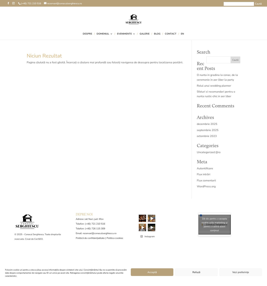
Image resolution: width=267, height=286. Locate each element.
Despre (87, 34)
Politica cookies (115, 238)
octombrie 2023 (207, 136)
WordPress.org (206, 186)
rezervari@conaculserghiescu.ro (99, 233)
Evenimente (124, 34)
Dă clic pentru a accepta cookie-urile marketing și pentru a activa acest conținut (214, 224)
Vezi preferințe (240, 272)
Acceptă (152, 272)
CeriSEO (38, 239)
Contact (170, 34)
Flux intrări (203, 174)
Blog (157, 34)
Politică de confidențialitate (90, 238)
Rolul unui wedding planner (214, 86)
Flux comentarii (206, 180)
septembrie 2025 (207, 130)
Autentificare (205, 168)
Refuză (196, 272)
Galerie (145, 34)
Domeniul (103, 34)
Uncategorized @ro (209, 152)
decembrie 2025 (207, 124)
